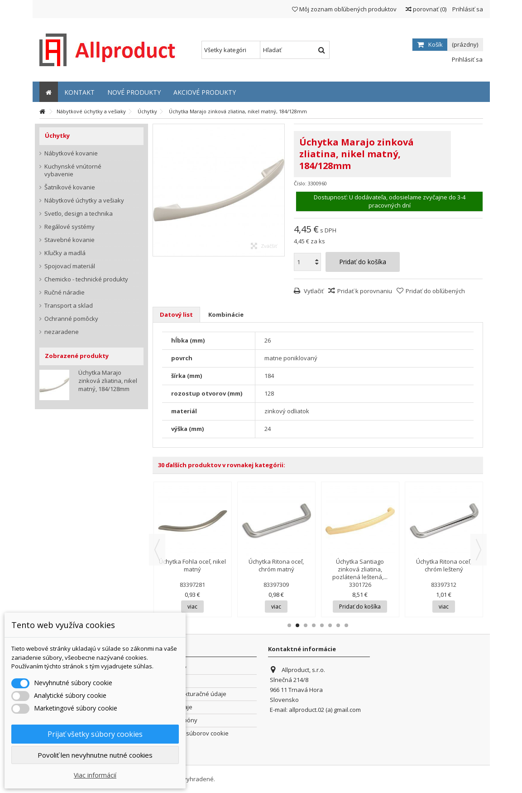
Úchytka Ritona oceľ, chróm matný (276, 565)
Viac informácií (95, 775)
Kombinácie (226, 314)
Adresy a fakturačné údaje (189, 694)
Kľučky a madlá (65, 253)
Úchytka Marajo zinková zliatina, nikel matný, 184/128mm (107, 380)
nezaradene (61, 332)
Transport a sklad (68, 305)
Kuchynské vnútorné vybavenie (72, 170)
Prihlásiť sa (467, 9)
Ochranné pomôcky (71, 319)
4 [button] (314, 625)
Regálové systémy (69, 227)
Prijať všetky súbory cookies (95, 734)
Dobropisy (167, 681)
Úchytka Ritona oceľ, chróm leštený (443, 565)
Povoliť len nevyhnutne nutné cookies (95, 754)
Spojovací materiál (69, 266)
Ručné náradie (64, 292)
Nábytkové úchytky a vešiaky (84, 200)
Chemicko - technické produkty (86, 279)
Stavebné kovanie (69, 240)
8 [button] (346, 625)
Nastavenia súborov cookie (191, 733)
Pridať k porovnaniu (364, 291)
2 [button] (297, 625)
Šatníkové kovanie (69, 187)
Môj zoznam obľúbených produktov (344, 9)
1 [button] (289, 625)
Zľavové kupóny (175, 720)
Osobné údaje (172, 707)
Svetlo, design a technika (78, 214)
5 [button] (322, 625)
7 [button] (338, 625)
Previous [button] (157, 550)
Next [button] (478, 550)
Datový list (176, 314)
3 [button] (305, 625)
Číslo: (300, 183)
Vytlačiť (313, 291)
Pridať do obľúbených (435, 291)
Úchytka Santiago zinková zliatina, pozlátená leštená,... (360, 569)
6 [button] (330, 625)
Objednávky (170, 668)
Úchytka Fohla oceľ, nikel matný (192, 565)
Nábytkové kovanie (71, 153)
